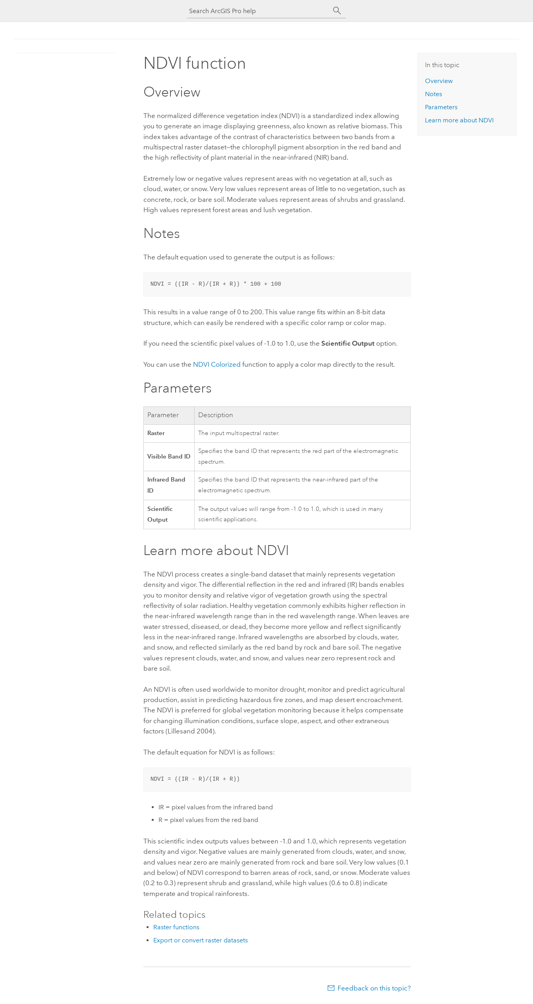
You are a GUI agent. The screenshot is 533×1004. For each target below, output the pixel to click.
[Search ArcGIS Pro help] (258, 11)
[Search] (337, 11)
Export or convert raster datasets (200, 940)
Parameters (441, 107)
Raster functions (176, 927)
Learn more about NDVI (459, 120)
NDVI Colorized (217, 364)
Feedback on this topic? (374, 988)
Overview (439, 81)
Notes (433, 94)
